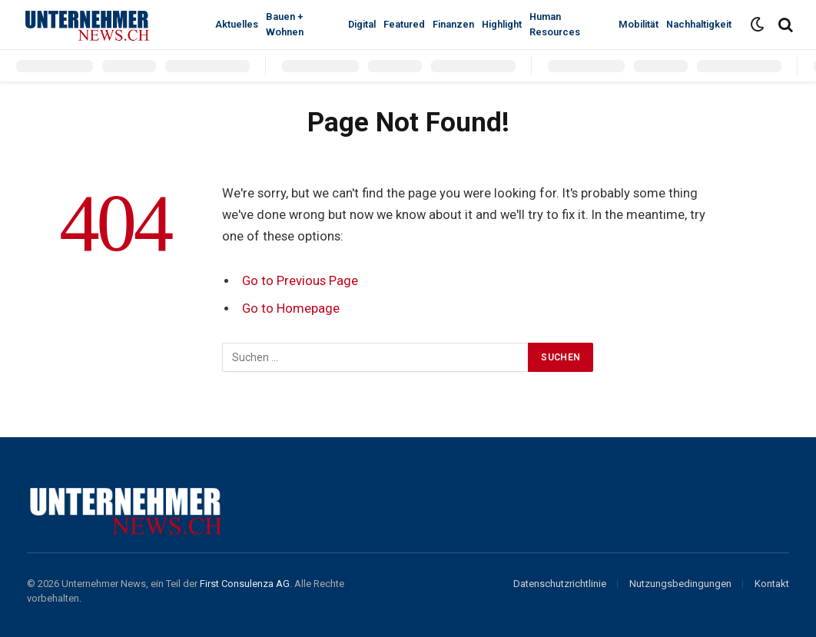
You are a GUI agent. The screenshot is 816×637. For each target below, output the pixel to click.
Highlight (502, 24)
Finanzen (453, 24)
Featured (404, 24)
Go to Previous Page (300, 281)
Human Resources (554, 24)
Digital (362, 24)
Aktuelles (236, 24)
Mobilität (638, 24)
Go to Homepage (291, 308)
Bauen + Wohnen (285, 24)
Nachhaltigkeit (698, 24)
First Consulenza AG (245, 583)
